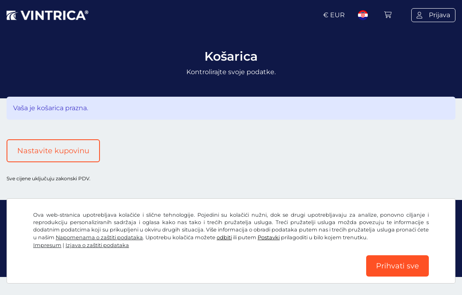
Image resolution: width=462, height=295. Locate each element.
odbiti (224, 237)
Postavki (269, 237)
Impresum (47, 245)
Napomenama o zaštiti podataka (99, 237)
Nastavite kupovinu (53, 150)
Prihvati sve (397, 265)
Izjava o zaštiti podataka (97, 245)
